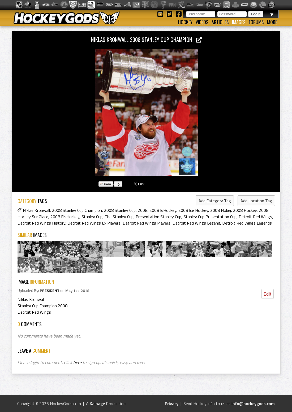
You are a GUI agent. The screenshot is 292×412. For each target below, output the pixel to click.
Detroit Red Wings (255, 216)
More (272, 22)
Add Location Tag (256, 201)
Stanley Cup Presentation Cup (210, 216)
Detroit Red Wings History (41, 223)
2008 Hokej (220, 210)
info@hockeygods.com (253, 403)
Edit (268, 293)
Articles (220, 22)
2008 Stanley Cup (120, 210)
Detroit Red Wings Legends (247, 223)
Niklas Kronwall (36, 210)
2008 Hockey (245, 210)
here (77, 362)
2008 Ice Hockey (193, 210)
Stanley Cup (91, 216)
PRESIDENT (49, 290)
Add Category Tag (215, 201)
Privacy (171, 403)
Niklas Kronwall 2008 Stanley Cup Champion (146, 39)
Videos (202, 22)
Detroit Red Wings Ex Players (94, 223)
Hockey (185, 22)
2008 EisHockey (64, 216)
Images (239, 22)
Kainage (97, 403)
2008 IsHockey (162, 210)
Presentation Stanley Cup (158, 216)
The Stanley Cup (119, 216)
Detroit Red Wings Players (146, 223)
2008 (142, 210)
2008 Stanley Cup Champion (77, 210)
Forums (256, 22)
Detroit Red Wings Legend (196, 223)
